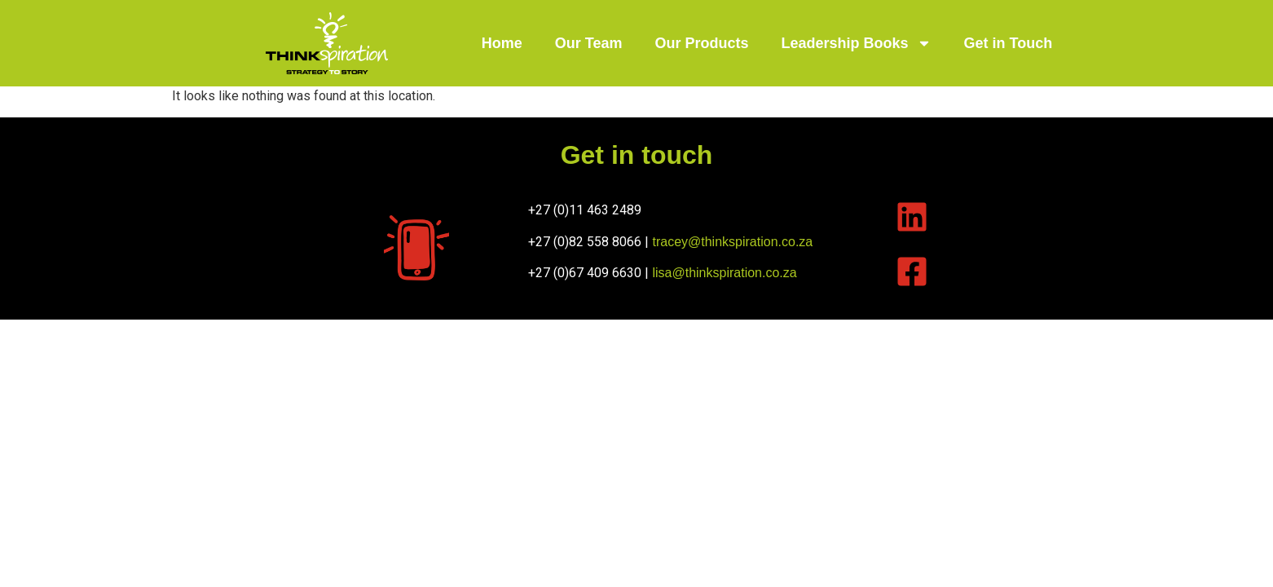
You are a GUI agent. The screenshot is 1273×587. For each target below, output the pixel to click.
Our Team (589, 43)
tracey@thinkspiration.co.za (732, 242)
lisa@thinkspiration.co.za (724, 273)
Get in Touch (1008, 43)
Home (502, 43)
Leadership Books (857, 43)
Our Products (701, 43)
